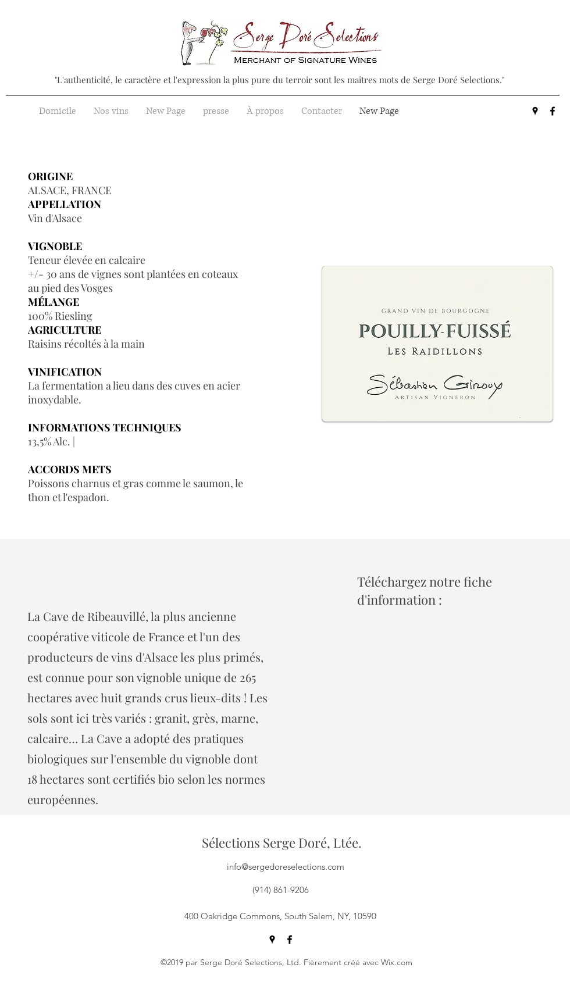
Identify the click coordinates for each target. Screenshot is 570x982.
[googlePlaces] (535, 111)
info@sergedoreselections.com (285, 866)
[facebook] (552, 111)
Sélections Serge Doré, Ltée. (282, 842)
